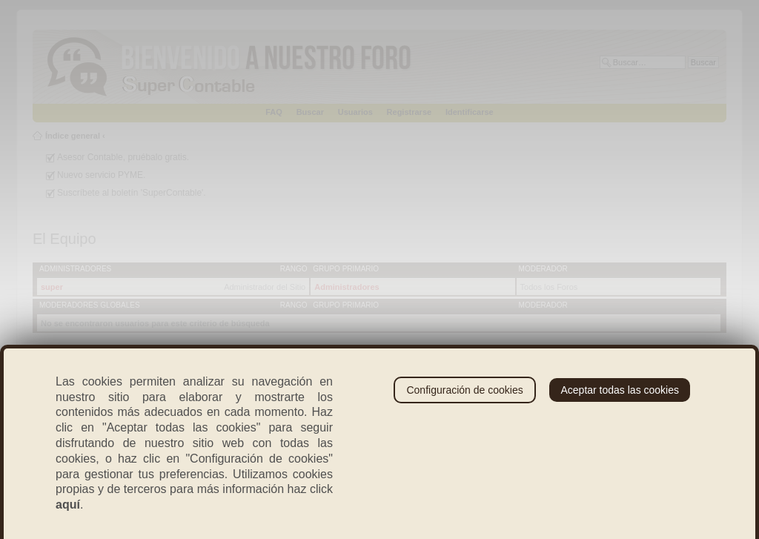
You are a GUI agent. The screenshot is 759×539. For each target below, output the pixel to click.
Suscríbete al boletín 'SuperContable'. (131, 193)
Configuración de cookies (464, 390)
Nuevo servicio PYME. (101, 175)
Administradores (75, 269)
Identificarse (469, 112)
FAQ (273, 112)
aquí (68, 504)
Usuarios (355, 112)
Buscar (310, 112)
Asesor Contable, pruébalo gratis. (123, 157)
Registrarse (409, 112)
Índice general (72, 135)
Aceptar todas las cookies (619, 390)
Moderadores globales (89, 305)
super (52, 286)
